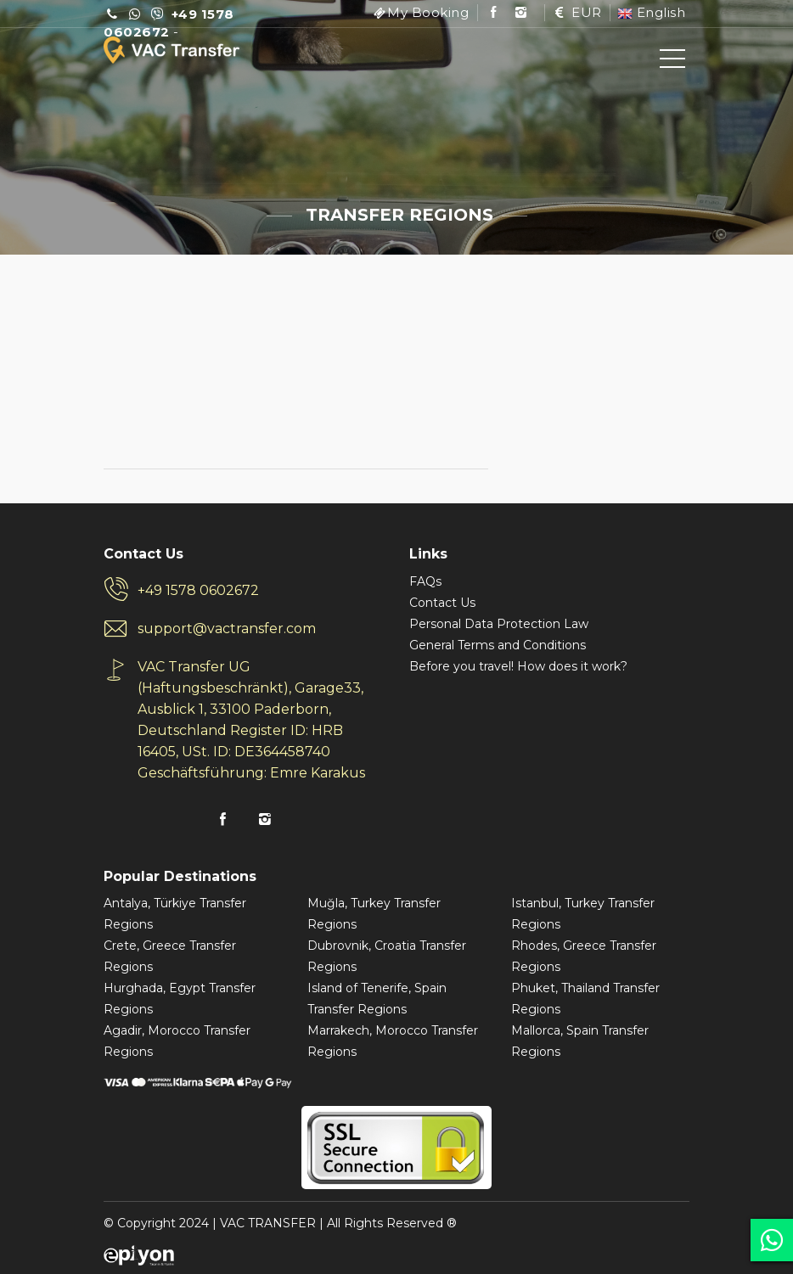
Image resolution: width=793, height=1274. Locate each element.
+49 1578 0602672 (198, 590)
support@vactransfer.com (227, 628)
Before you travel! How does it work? (518, 666)
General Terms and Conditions (497, 645)
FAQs (425, 581)
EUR (577, 12)
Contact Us (442, 602)
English (651, 12)
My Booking (428, 12)
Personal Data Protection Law (498, 623)
